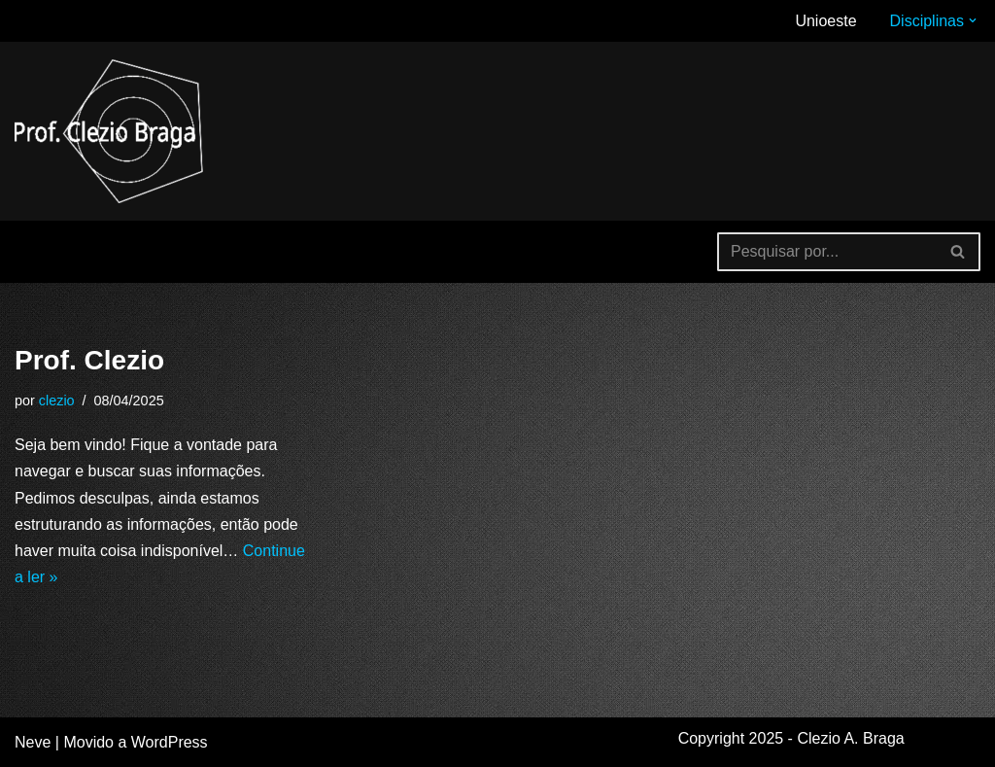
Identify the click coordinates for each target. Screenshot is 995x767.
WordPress (169, 742)
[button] (973, 20)
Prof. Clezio (89, 360)
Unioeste (825, 21)
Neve (33, 742)
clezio (57, 400)
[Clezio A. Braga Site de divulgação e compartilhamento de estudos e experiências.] (112, 131)
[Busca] (827, 251)
